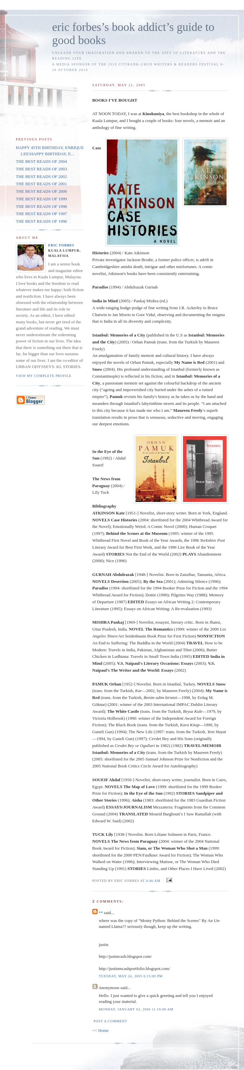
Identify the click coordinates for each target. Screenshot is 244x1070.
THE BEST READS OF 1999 (41, 198)
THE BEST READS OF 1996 (41, 221)
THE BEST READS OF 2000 (41, 191)
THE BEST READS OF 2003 (41, 168)
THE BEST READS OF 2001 (41, 183)
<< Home (100, 1030)
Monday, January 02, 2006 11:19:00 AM (136, 1009)
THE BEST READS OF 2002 (41, 176)
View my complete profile (44, 376)
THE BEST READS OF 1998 (41, 206)
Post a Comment (110, 1021)
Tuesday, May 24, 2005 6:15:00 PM (131, 976)
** (101, 912)
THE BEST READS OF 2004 (41, 161)
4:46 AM (153, 881)
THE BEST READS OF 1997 (41, 213)
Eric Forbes (61, 245)
